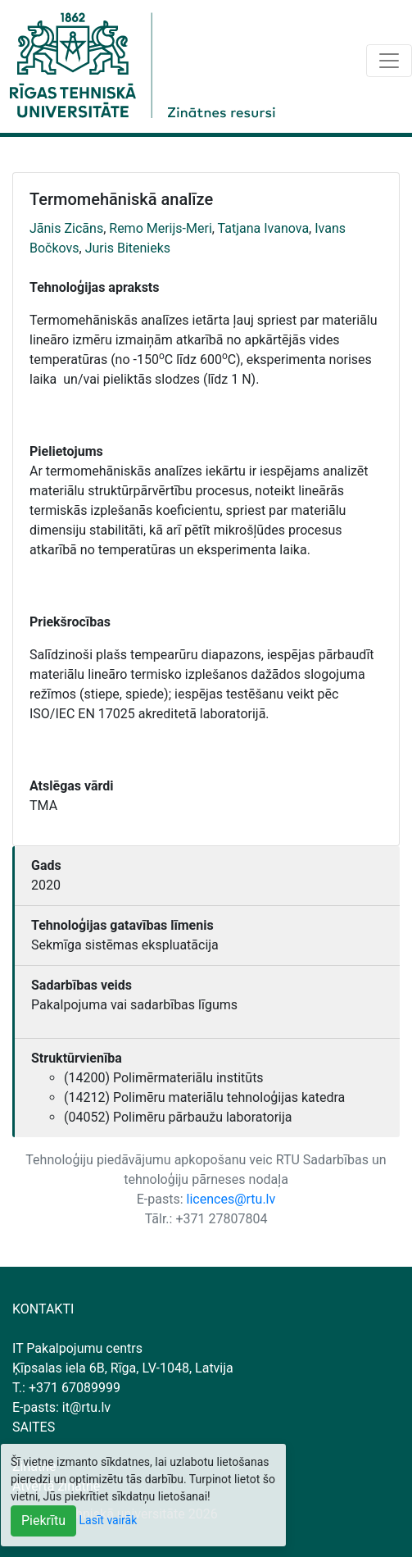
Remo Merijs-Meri (160, 228)
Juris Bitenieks (127, 248)
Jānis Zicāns (66, 228)
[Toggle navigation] (389, 60)
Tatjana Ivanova (264, 228)
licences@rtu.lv (231, 1199)
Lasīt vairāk (108, 1520)
